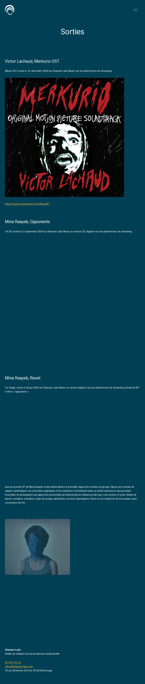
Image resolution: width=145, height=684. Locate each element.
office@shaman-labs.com (19, 666)
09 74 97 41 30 (13, 662)
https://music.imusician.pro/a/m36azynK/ (27, 203)
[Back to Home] (9, 10)
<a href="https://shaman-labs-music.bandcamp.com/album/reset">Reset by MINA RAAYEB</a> (33, 441)
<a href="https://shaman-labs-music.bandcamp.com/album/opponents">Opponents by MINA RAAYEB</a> (33, 297)
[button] (135, 10)
